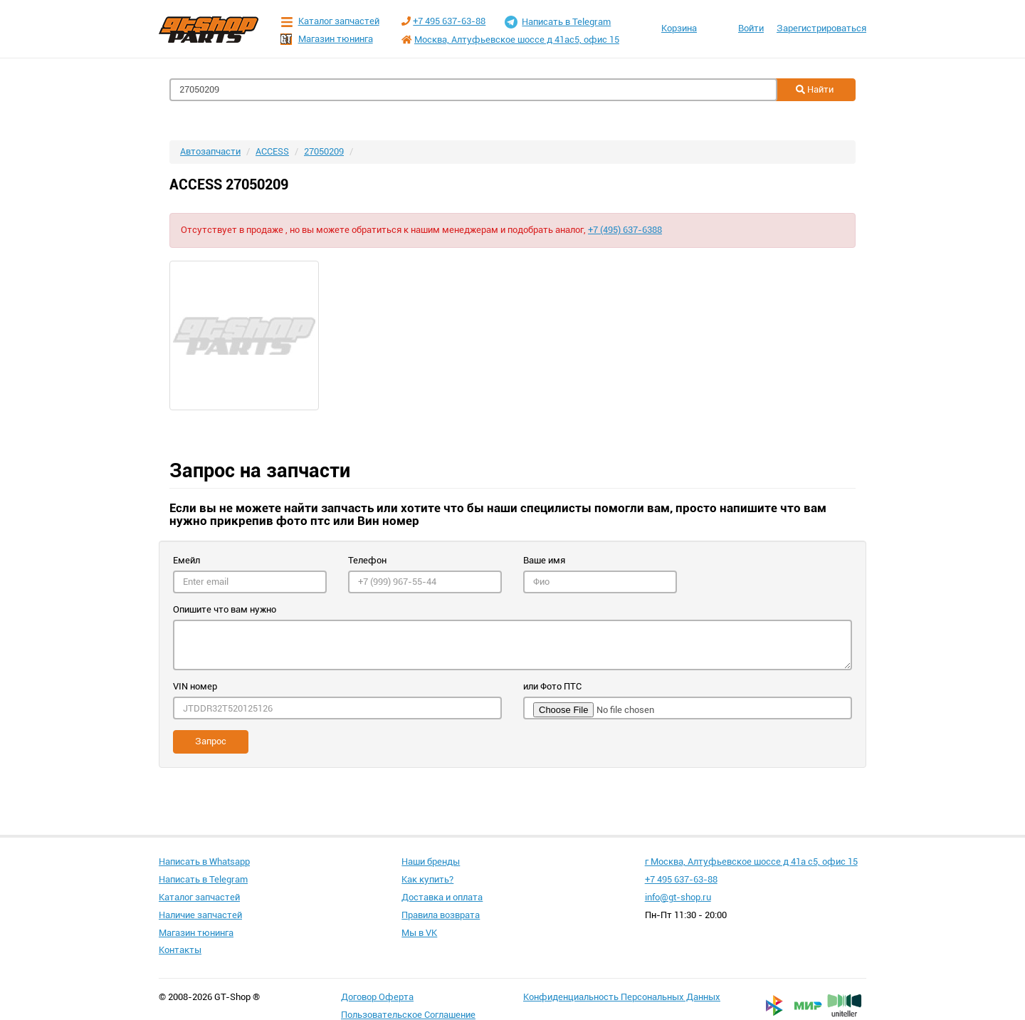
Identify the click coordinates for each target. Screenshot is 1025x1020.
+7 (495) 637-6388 (625, 229)
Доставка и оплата (442, 897)
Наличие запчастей (200, 915)
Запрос (210, 741)
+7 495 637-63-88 (449, 21)
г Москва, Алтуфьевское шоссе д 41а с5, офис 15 (751, 861)
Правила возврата (440, 915)
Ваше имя (544, 560)
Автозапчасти (210, 151)
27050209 (324, 151)
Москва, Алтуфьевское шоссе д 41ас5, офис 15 (516, 39)
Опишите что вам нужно (224, 609)
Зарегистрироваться (821, 28)
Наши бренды (430, 861)
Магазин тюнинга (326, 39)
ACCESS (272, 151)
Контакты (180, 949)
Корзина (679, 28)
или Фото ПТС (552, 686)
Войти (751, 28)
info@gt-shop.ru (678, 897)
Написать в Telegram (558, 22)
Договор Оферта (377, 997)
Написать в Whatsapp (204, 861)
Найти (815, 89)
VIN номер (195, 686)
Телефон (367, 560)
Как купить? (427, 879)
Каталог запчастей (329, 22)
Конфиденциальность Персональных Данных (621, 997)
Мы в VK (419, 932)
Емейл (186, 560)
